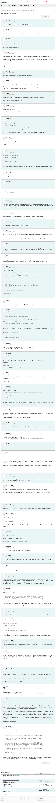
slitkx (4, 785)
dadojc (8, 698)
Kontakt (21, 800)
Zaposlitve (26, 5)
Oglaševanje (3, 800)
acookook (8, 353)
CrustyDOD (9, 668)
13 (24, 775)
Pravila (2, 798)
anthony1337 (9, 485)
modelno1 (8, 20)
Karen (7, 80)
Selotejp (8, 230)
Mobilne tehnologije (11, 782)
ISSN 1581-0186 (41, 800)
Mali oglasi (14, 5)
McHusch (5, 790)
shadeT (4, 781)
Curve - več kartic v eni (8, 775)
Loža (8, 777)
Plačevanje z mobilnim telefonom (11, 780)
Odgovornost (40, 798)
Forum (8, 5)
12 (23, 775)
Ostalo (32, 5)
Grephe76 (8, 71)
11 (22, 775)
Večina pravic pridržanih (24, 798)
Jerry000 (45, 789)
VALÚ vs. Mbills (7, 784)
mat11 (7, 422)
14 (25, 775)
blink (44, 780)
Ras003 (8, 38)
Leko (7, 686)
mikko (7, 29)
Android (12, 791)
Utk (7, 266)
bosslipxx (8, 555)
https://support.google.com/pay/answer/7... (11, 332)
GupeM (8, 212)
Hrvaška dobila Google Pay (9, 789)
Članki (20, 5)
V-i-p (44, 775)
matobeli (8, 172)
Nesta (7, 52)
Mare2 (4, 776)
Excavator (8, 726)
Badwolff (45, 784)
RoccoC (8, 386)
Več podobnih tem (4, 794)
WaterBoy (8, 118)
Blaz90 (8, 181)
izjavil (15, 123)
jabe (7, 574)
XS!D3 (7, 200)
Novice (2, 5)
